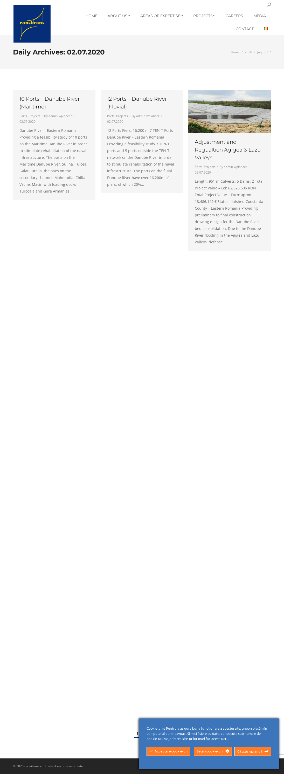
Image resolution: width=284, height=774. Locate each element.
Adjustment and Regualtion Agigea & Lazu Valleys (228, 150)
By (58, 116)
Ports (23, 116)
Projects (34, 116)
